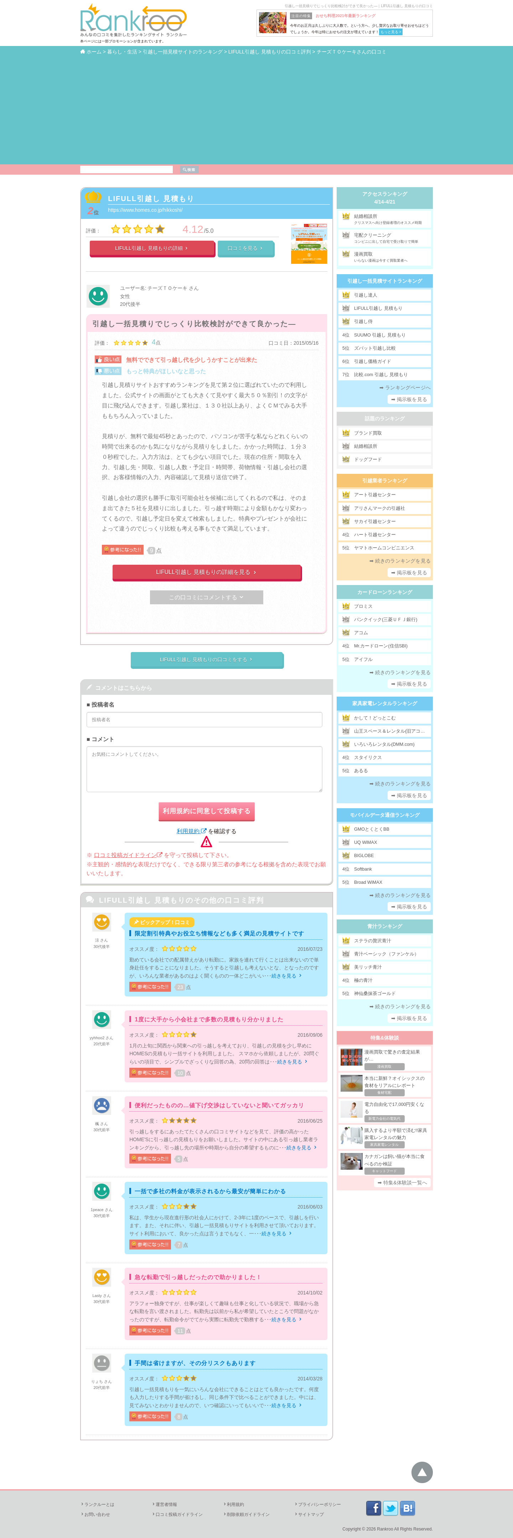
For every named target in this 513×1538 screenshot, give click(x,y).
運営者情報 (164, 1504)
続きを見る (287, 976)
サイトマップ (309, 1514)
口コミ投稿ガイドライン (128, 855)
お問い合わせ (95, 1514)
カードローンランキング (384, 592)
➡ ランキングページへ (405, 387)
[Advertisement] (256, 109)
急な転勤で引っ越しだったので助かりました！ (198, 1277)
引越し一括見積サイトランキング (384, 281)
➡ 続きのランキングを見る (400, 561)
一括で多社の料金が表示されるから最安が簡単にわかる (210, 1191)
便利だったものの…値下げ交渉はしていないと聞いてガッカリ (219, 1105)
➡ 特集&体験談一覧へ (402, 1182)
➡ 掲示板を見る (409, 399)
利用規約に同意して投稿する (207, 811)
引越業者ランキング (384, 480)
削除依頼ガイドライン (246, 1514)
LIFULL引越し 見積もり (151, 198)
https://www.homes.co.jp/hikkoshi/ (145, 210)
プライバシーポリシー (317, 1504)
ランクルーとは (97, 1504)
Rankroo (385, 1529)
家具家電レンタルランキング (384, 703)
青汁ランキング (384, 926)
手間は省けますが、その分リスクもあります (195, 1363)
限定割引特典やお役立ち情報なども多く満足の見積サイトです (219, 934)
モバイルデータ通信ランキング (385, 815)
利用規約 (192, 831)
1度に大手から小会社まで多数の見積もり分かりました (209, 1019)
